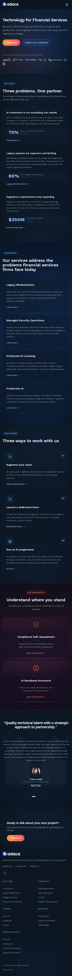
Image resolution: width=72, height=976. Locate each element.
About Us (6, 916)
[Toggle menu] (66, 4)
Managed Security (10, 897)
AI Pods (41, 897)
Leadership (7, 921)
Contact (6, 925)
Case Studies (43, 916)
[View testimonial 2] (37, 796)
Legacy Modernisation (11, 893)
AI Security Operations (12, 948)
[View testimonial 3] (39, 796)
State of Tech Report (47, 921)
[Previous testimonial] (26, 796)
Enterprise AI (8, 944)
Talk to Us (11, 42)
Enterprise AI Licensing (12, 902)
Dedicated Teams (45, 893)
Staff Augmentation (46, 889)
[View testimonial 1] (34, 796)
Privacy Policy (8, 970)
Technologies (43, 925)
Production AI (8, 889)
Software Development (48, 902)
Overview (6, 939)
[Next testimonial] (45, 796)
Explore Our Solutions (36, 42)
